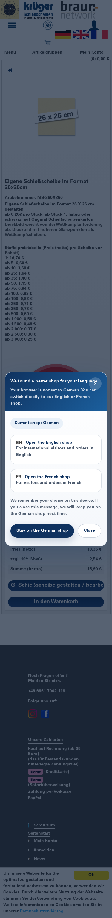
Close (89, 531)
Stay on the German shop (42, 531)
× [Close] (95, 384)
